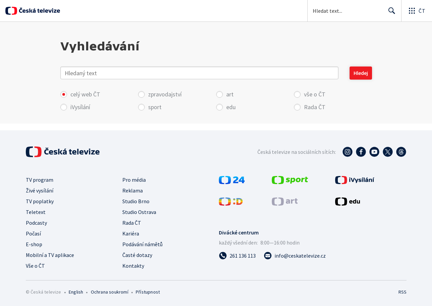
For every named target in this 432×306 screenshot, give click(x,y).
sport (155, 107)
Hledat (390, 13)
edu (231, 107)
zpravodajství (165, 94)
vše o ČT (314, 94)
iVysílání (80, 107)
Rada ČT (314, 107)
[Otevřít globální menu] (416, 10)
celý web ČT (81, 94)
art (230, 94)
